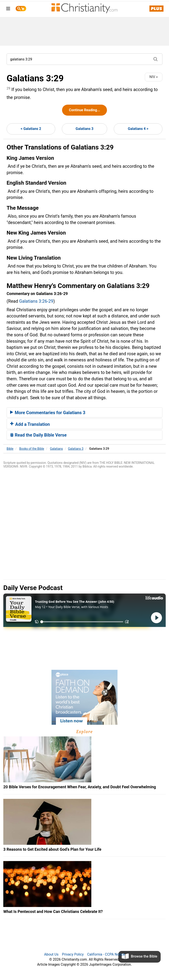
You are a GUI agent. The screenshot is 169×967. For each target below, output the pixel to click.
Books (31, 448)
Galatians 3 (85, 129)
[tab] (84, 412)
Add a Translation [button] (30, 424)
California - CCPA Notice (106, 954)
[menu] (8, 9)
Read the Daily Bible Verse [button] (38, 435)
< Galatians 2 (31, 129)
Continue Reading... (84, 110)
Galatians (56, 448)
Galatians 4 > (138, 129)
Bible (10, 448)
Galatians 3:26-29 (36, 301)
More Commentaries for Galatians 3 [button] (47, 412)
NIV (153, 77)
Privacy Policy (73, 954)
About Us (51, 954)
